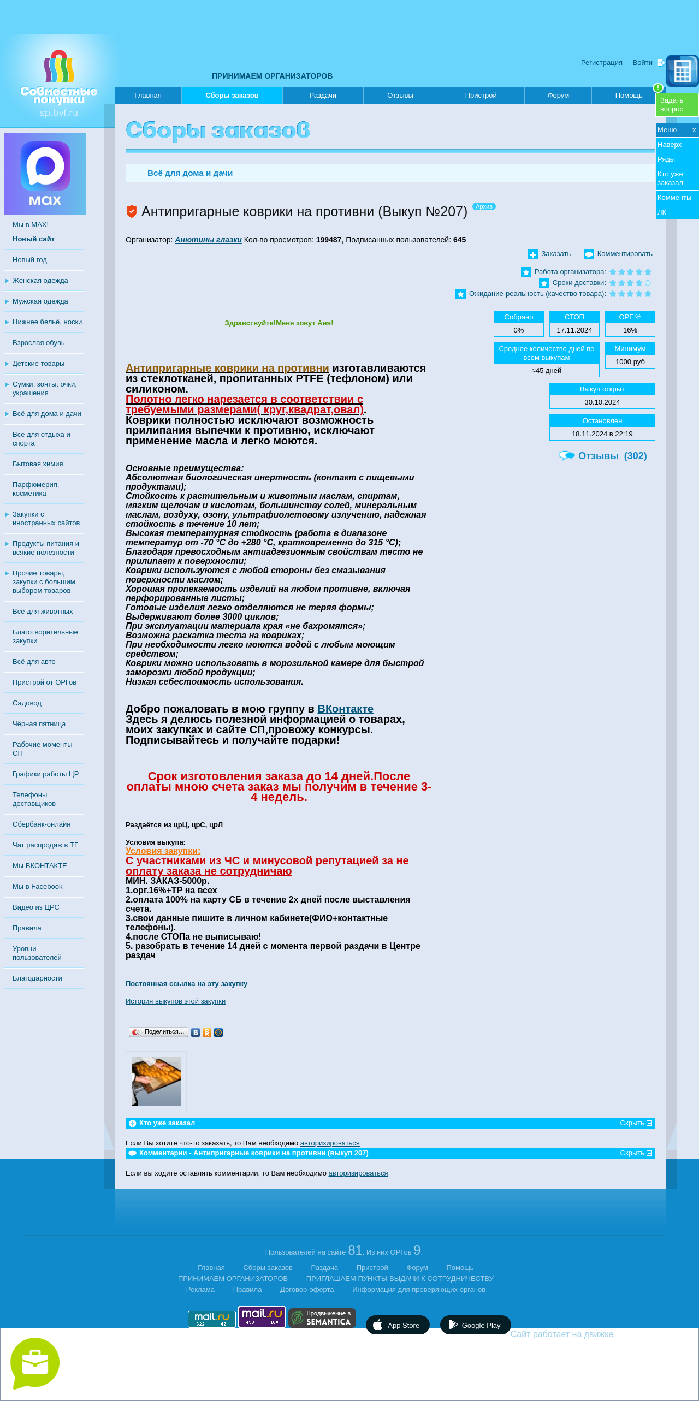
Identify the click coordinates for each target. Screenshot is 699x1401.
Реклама (200, 1289)
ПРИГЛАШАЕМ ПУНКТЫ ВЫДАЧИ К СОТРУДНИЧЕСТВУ (400, 1278)
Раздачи (323, 95)
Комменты (674, 197)
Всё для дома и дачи (47, 413)
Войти (643, 62)
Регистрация (602, 62)
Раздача (325, 1267)
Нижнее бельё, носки (47, 322)
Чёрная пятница (39, 724)
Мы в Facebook (37, 886)
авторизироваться (330, 1143)
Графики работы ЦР (46, 774)
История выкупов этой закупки (176, 1001)
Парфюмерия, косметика (36, 488)
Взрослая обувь (39, 343)
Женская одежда (40, 280)
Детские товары (38, 363)
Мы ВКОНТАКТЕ (40, 866)
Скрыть (632, 1123)
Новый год (30, 260)
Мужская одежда (40, 301)
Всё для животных (43, 611)
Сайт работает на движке (586, 1334)
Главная (147, 95)
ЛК (661, 212)
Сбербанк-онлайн (41, 824)
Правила (27, 928)
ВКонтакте (345, 709)
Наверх (669, 144)
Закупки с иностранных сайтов (46, 518)
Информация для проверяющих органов (418, 1289)
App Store (403, 1325)
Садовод (27, 703)
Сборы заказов (231, 97)
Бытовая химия (38, 464)
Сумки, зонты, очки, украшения (45, 388)
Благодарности (37, 978)
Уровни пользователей (37, 953)
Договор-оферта (307, 1289)
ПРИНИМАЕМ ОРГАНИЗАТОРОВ (272, 76)
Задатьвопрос (671, 104)
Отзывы (400, 95)
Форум (559, 95)
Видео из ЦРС (36, 907)
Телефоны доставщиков (34, 799)
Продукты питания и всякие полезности (46, 547)
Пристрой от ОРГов (44, 682)
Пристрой (481, 95)
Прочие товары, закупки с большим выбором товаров (44, 582)
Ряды (666, 159)
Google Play (481, 1325)
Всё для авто (34, 661)
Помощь (639, 93)
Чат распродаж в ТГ (45, 845)
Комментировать (625, 254)
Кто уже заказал (670, 178)
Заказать (556, 254)
